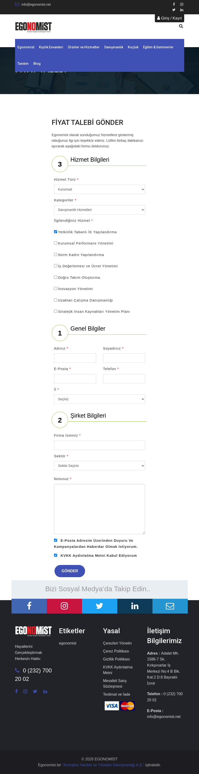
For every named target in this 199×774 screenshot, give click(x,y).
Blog (37, 63)
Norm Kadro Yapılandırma (81, 255)
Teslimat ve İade (116, 694)
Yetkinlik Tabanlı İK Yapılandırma (87, 232)
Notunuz (63, 479)
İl (56, 389)
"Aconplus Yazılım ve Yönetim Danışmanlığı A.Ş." (103, 765)
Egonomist (25, 47)
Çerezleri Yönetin (117, 643)
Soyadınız (113, 348)
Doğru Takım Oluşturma (79, 277)
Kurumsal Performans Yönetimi (85, 243)
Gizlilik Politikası (116, 659)
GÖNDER (70, 571)
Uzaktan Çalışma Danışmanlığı (85, 300)
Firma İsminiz (67, 435)
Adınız (61, 348)
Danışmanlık (113, 47)
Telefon (111, 369)
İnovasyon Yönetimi (75, 289)
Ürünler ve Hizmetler (84, 47)
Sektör (61, 456)
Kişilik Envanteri (51, 47)
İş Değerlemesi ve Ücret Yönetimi (88, 266)
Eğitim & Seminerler (158, 47)
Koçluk (133, 47)
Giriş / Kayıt (169, 18)
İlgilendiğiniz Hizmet (73, 220)
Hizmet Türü (66, 179)
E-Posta (62, 369)
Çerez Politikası (116, 651)
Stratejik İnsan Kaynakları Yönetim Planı (94, 311)
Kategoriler (65, 200)
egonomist (67, 643)
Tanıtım (23, 63)
